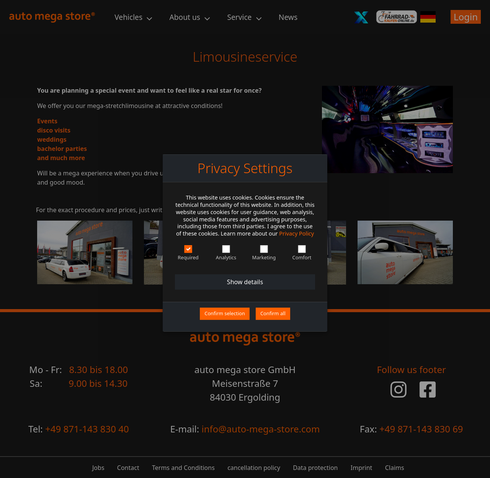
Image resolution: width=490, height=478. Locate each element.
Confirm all (273, 313)
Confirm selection (224, 313)
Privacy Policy (296, 233)
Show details (245, 282)
